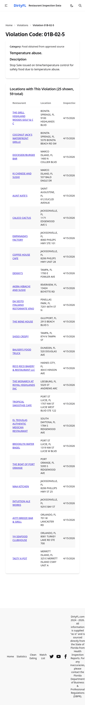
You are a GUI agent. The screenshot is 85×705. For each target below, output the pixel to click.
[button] (6, 5)
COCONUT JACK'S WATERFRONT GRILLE (22, 138)
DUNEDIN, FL (48, 347)
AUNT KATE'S (20, 195)
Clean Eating (33, 656)
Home (9, 25)
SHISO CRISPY (21, 336)
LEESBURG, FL (48, 381)
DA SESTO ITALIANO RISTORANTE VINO (23, 305)
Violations (22, 25)
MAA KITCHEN (21, 486)
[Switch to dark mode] (71, 5)
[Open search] (80, 5)
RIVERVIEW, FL (49, 284)
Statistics (22, 656)
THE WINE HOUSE (23, 321)
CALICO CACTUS (22, 217)
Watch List (43, 656)
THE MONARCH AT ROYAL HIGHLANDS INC (24, 385)
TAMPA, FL (46, 269)
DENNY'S (18, 273)
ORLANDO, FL (48, 514)
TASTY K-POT (20, 558)
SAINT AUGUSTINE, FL (48, 192)
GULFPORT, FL (48, 318)
